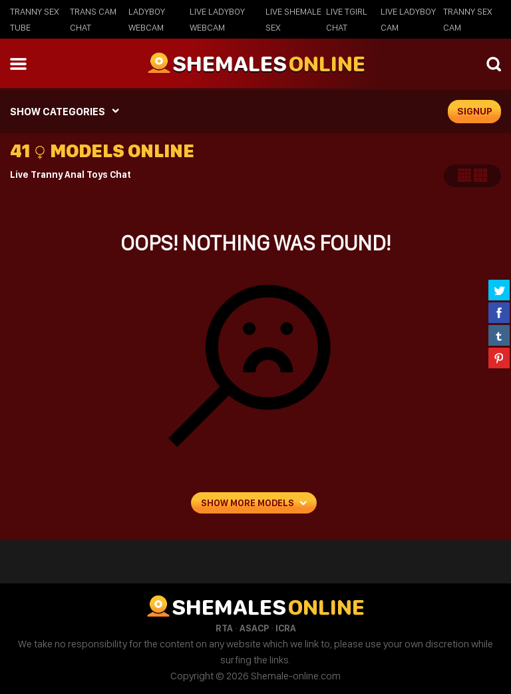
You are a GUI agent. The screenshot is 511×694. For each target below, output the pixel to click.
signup (474, 111)
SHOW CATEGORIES (57, 111)
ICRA (285, 628)
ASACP (254, 628)
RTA (224, 628)
